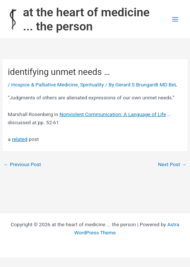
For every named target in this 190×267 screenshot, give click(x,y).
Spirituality (92, 85)
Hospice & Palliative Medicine (44, 85)
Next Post (172, 164)
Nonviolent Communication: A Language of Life (112, 114)
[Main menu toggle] (175, 19)
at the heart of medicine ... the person (86, 19)
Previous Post (22, 164)
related (20, 139)
